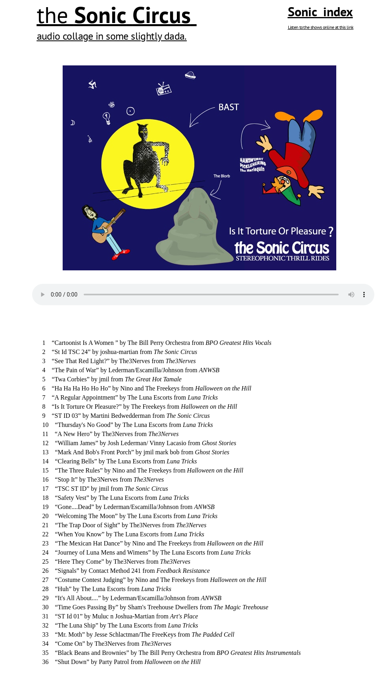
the (55, 14)
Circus (161, 14)
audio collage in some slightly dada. (112, 35)
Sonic (100, 14)
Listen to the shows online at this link (321, 27)
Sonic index (320, 11)
